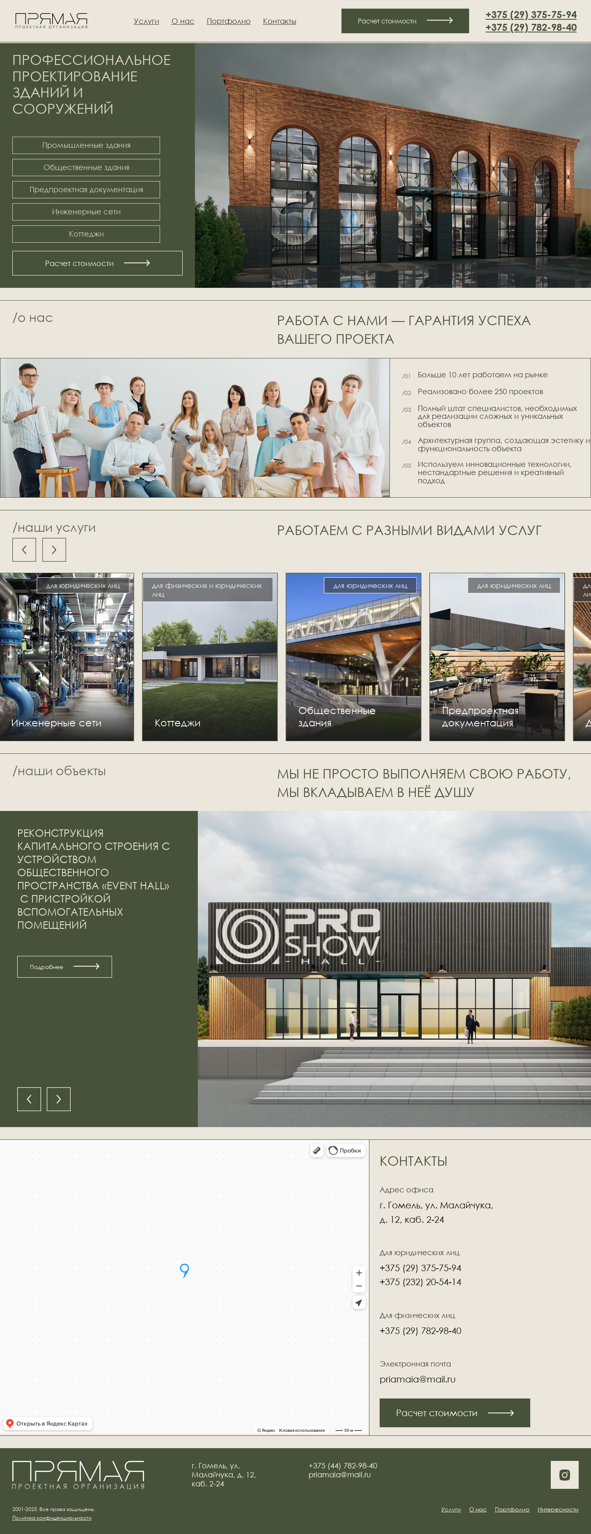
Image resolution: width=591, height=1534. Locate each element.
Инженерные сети (86, 211)
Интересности (558, 1509)
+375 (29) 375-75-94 (531, 14)
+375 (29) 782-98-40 (531, 27)
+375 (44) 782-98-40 (343, 1465)
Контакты (279, 20)
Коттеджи (86, 233)
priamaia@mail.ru (418, 1379)
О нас (183, 20)
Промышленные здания (86, 144)
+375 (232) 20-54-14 (420, 1282)
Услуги (146, 20)
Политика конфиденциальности (52, 1517)
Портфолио (229, 20)
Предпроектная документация (86, 189)
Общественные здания (86, 167)
